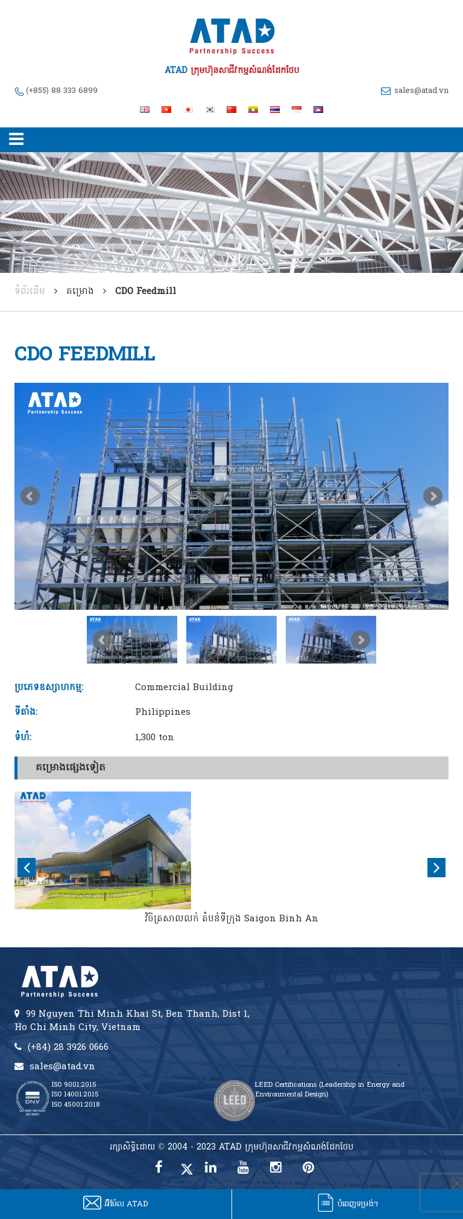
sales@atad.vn (421, 91)
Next (433, 496)
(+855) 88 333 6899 (62, 91)
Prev (30, 496)
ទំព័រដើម (29, 291)
